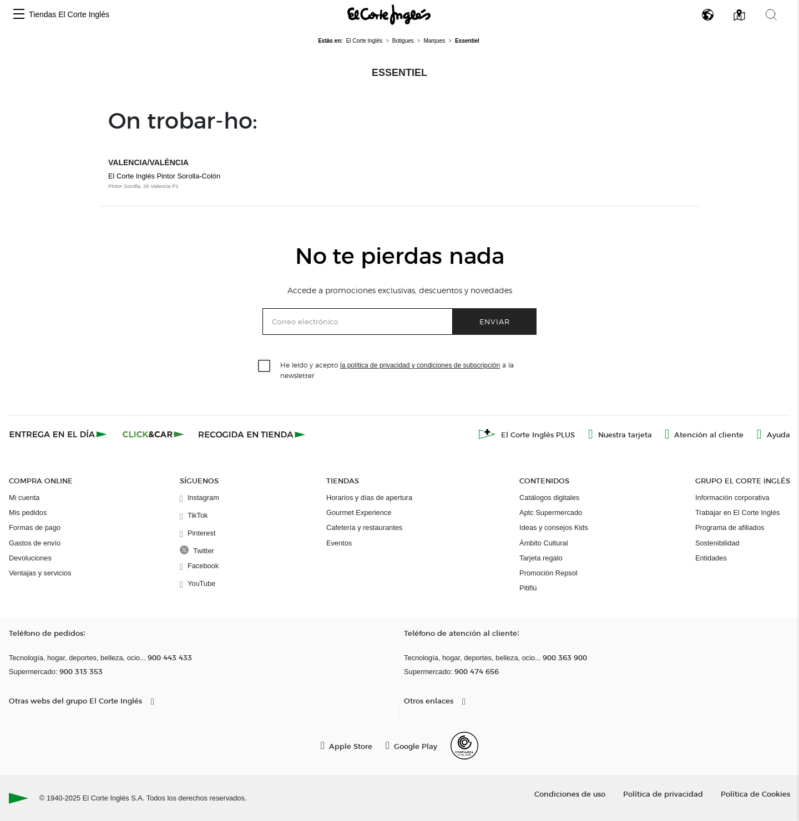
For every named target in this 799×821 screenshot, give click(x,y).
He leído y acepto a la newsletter (397, 370)
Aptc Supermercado (550, 512)
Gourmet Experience (358, 512)
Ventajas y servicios (40, 573)
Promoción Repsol (548, 573)
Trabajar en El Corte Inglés (737, 512)
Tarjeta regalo (541, 558)
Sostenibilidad (717, 543)
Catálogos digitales (549, 497)
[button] (18, 14)
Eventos (339, 543)
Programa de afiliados (729, 527)
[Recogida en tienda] (252, 434)
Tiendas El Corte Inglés (69, 14)
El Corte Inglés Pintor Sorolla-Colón (164, 176)
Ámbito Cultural (543, 543)
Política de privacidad (663, 793)
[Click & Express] (59, 434)
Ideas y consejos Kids (553, 527)
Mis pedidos (28, 512)
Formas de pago (34, 527)
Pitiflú (528, 588)
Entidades (711, 558)
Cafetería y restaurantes (364, 527)
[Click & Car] (153, 434)
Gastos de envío (34, 543)
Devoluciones (30, 558)
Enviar (494, 321)
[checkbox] (264, 366)
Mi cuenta (24, 497)
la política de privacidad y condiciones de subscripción (420, 365)
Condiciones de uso (569, 793)
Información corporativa (732, 497)
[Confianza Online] (464, 745)
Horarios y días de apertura (369, 497)
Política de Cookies (755, 793)
